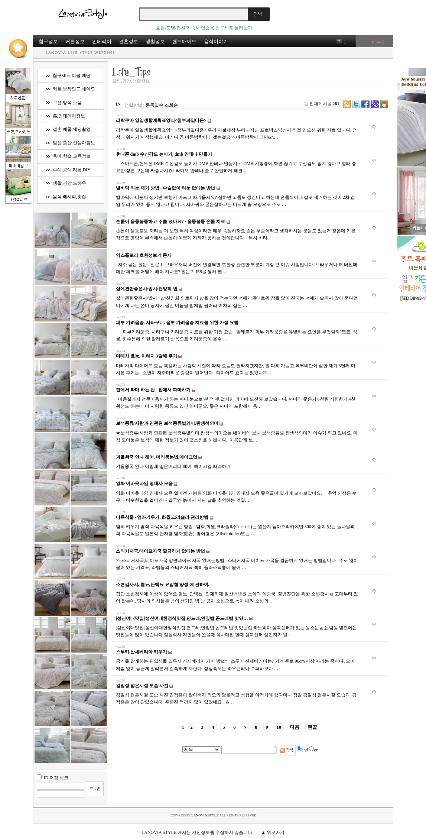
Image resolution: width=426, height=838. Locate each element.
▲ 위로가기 (272, 832)
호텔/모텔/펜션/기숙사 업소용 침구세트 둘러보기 (204, 27)
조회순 (171, 105)
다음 (294, 727)
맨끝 (312, 727)
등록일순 (154, 105)
